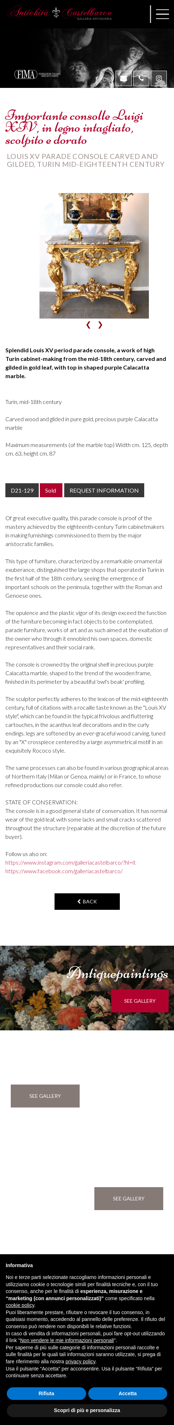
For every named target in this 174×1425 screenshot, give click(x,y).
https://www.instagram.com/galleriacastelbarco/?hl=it (70, 862)
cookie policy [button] (20, 1305)
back (87, 901)
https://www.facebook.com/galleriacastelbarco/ (64, 870)
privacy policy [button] (80, 1361)
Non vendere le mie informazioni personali (67, 1340)
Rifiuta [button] (46, 1393)
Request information (104, 490)
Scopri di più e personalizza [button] (87, 1410)
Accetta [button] (127, 1393)
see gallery (140, 1001)
